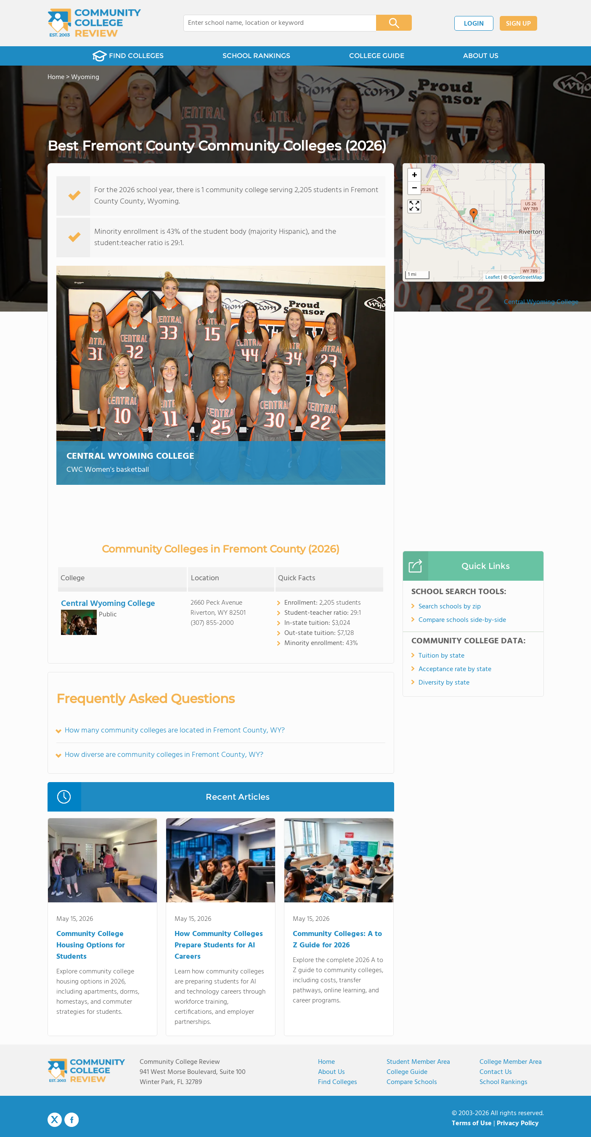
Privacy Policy (518, 1123)
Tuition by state (441, 656)
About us (331, 1072)
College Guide (407, 1072)
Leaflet (492, 277)
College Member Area (511, 1062)
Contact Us (496, 1072)
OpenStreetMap (525, 277)
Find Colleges (337, 1082)
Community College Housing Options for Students (90, 945)
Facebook (72, 1120)
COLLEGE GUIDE (376, 56)
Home (326, 1062)
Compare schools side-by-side (462, 620)
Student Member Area (418, 1062)
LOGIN (474, 24)
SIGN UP (518, 24)
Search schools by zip (450, 607)
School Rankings (503, 1082)
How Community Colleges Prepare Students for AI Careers (219, 945)
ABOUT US (480, 56)
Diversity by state (444, 683)
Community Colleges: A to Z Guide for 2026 (337, 939)
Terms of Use (472, 1123)
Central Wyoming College (130, 456)
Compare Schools (412, 1082)
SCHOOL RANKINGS (256, 56)
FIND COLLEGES (128, 56)
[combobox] (274, 23)
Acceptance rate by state (455, 669)
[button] (473, 215)
